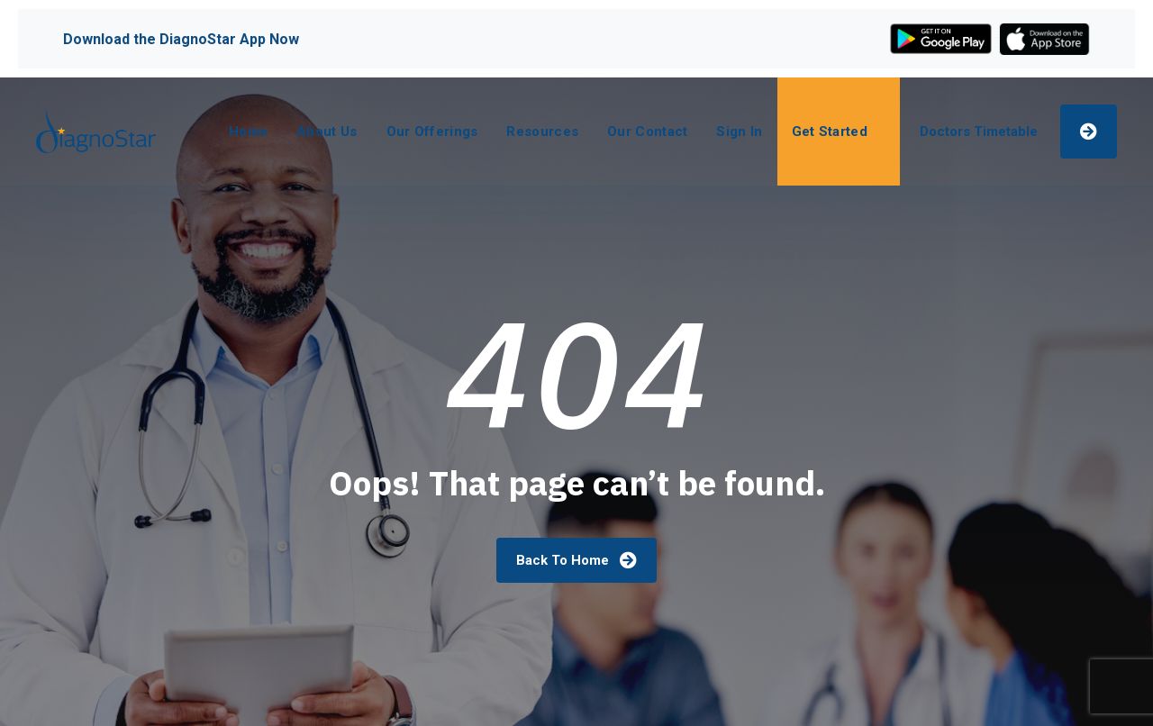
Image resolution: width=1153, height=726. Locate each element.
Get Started (829, 131)
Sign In (739, 131)
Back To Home (576, 559)
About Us (326, 131)
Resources (542, 131)
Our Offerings (432, 131)
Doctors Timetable (979, 131)
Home (248, 131)
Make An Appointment (1088, 130)
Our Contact (647, 131)
